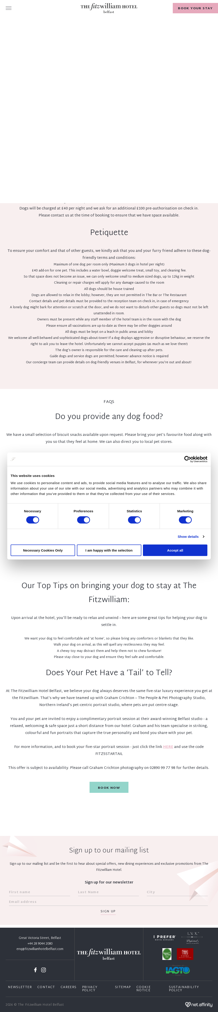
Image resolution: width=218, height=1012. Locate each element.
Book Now (109, 788)
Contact (46, 987)
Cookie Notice (143, 989)
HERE (168, 747)
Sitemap (123, 987)
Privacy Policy (90, 989)
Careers (69, 987)
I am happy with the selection (109, 550)
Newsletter (20, 987)
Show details (188, 536)
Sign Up (108, 911)
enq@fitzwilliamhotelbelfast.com (40, 949)
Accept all (175, 550)
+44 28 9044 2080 (40, 944)
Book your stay (195, 8)
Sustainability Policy (184, 989)
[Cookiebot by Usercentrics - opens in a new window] (187, 459)
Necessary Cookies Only (43, 550)
